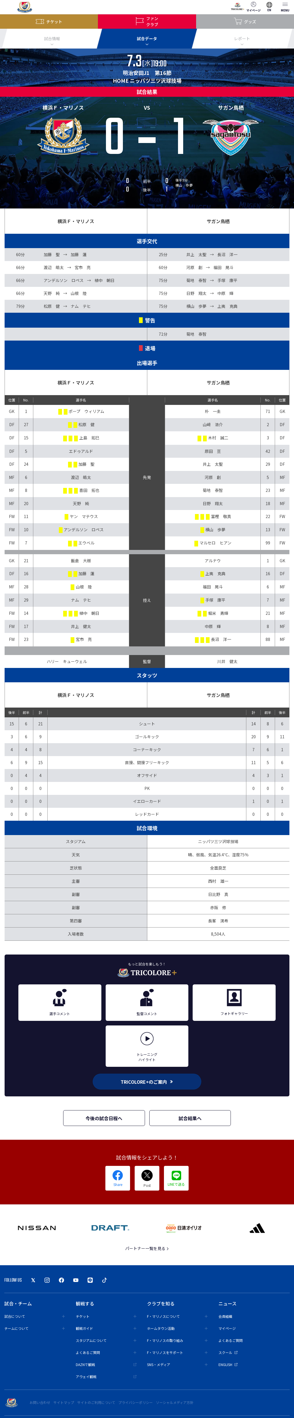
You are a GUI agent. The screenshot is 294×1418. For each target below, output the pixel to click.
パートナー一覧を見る (147, 1248)
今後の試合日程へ (104, 1118)
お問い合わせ (40, 1402)
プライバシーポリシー (135, 1402)
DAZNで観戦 (106, 1364)
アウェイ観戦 (106, 1376)
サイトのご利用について (96, 1402)
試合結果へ (190, 1118)
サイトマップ (63, 1402)
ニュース (227, 1303)
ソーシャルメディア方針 (175, 1402)
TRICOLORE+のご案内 (147, 1081)
